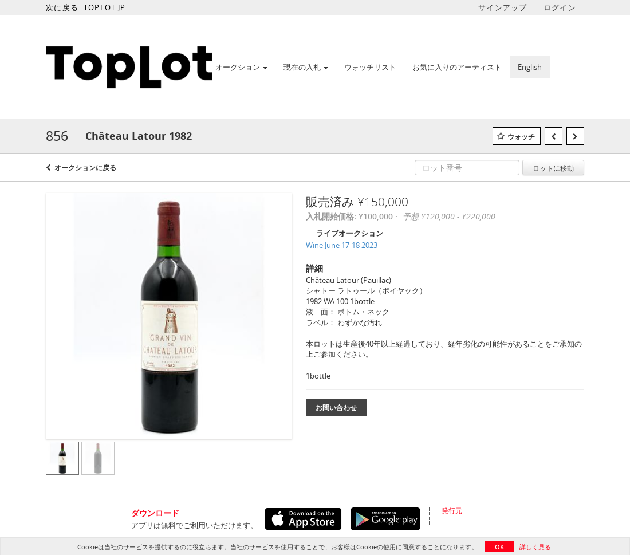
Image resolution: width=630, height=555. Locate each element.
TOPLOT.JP (105, 7)
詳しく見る (535, 546)
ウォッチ (521, 136)
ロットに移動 (553, 167)
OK (499, 546)
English (530, 67)
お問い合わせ (336, 407)
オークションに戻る (85, 167)
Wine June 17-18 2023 (341, 245)
